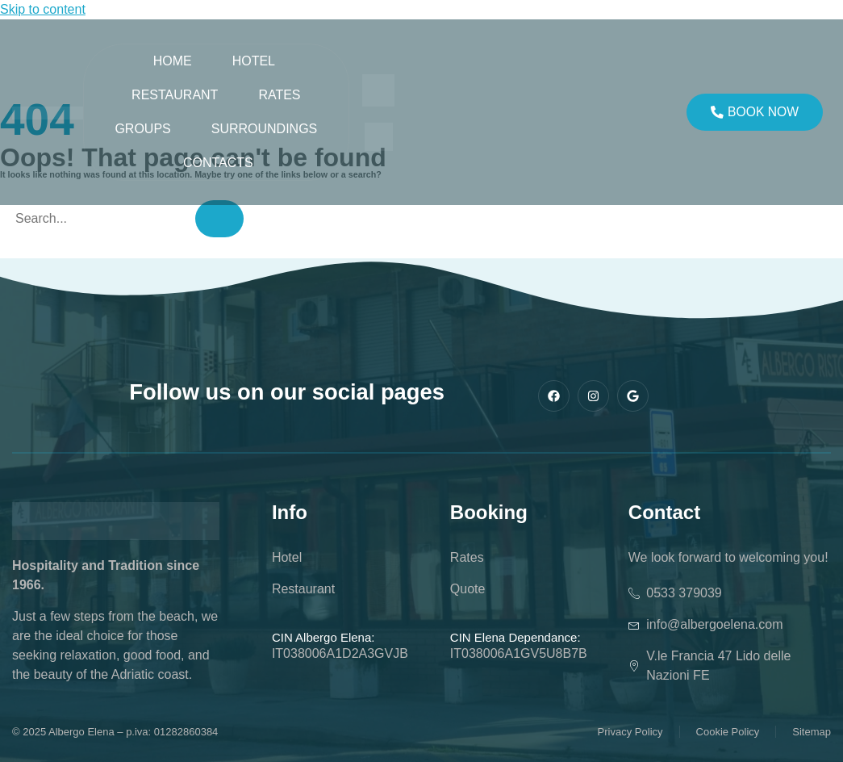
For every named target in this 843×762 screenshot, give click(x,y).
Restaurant (174, 95)
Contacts (218, 163)
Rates (279, 95)
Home (172, 61)
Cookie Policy (728, 732)
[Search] (219, 218)
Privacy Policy (630, 732)
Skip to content (43, 9)
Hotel (253, 61)
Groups (142, 129)
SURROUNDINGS (264, 129)
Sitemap (811, 732)
